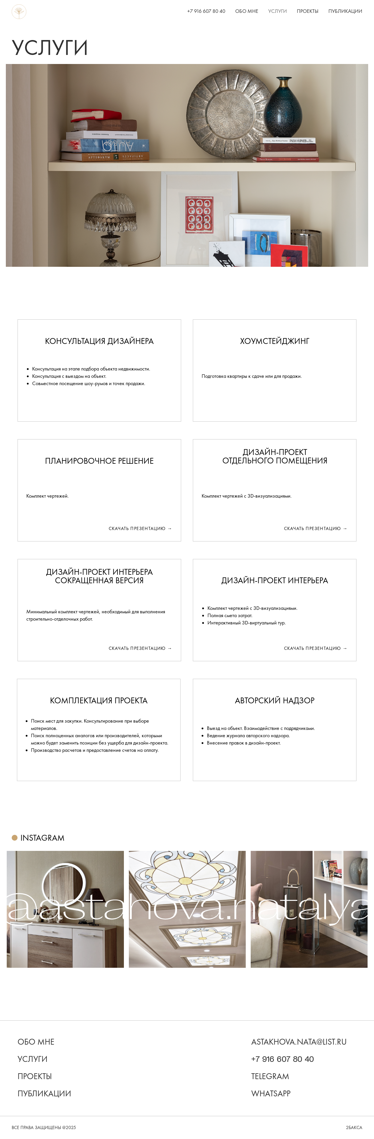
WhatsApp (270, 1093)
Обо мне (246, 11)
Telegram (270, 1076)
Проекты (307, 11)
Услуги (277, 11)
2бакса (354, 1127)
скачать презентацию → (140, 648)
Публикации (345, 11)
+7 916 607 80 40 (206, 11)
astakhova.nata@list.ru (299, 1042)
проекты (35, 1076)
